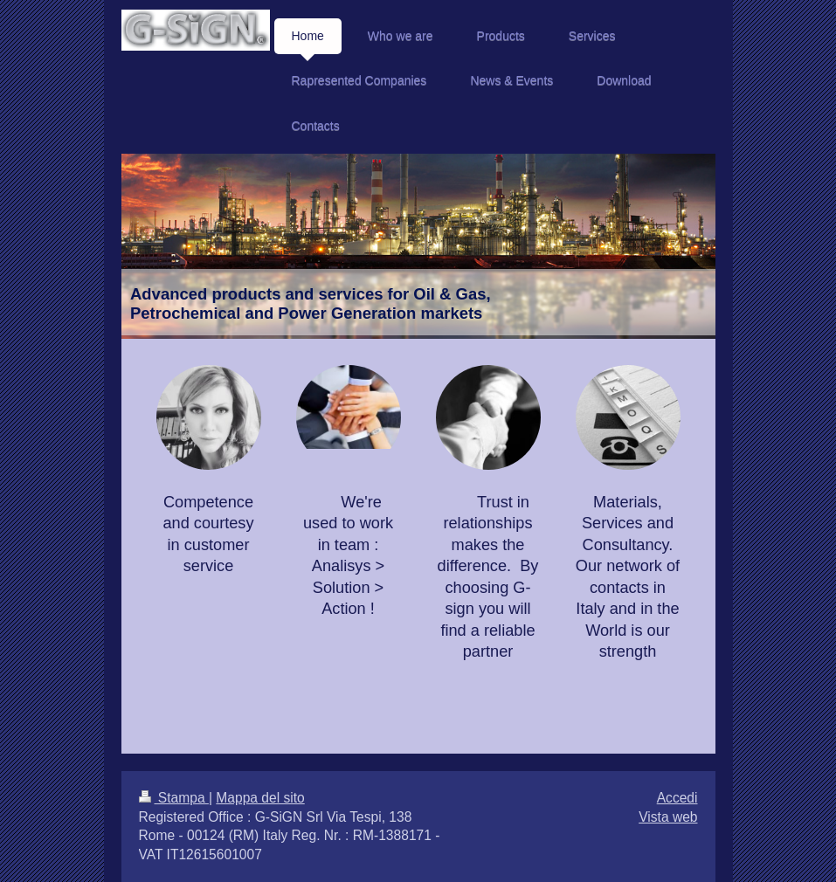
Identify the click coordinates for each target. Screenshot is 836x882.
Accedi (677, 797)
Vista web (668, 817)
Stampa (174, 797)
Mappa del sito (260, 797)
